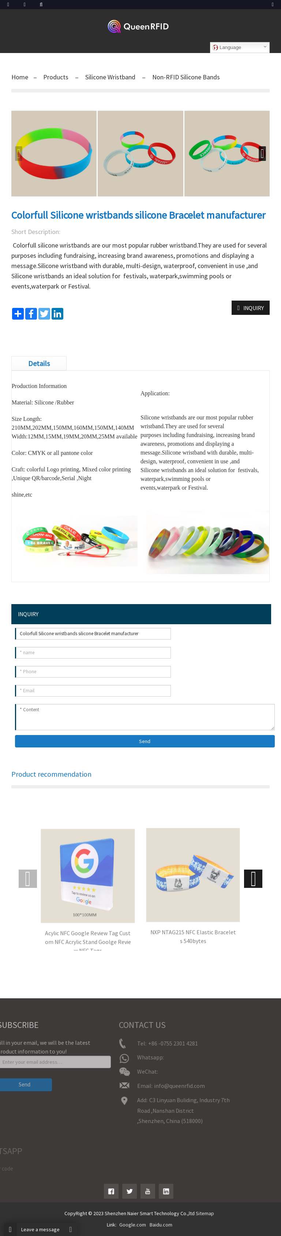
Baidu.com (161, 1224)
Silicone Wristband (110, 77)
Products (56, 77)
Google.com (132, 1224)
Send (144, 741)
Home (19, 77)
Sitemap (205, 1213)
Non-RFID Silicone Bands (185, 77)
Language (226, 47)
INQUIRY (253, 308)
